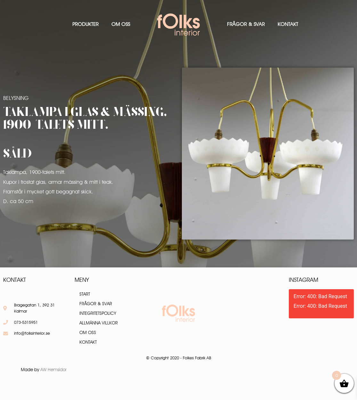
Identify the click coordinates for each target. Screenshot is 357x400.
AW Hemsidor (53, 369)
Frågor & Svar (246, 24)
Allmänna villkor (98, 322)
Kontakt (288, 24)
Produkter (85, 24)
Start (84, 294)
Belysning (15, 98)
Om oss (120, 24)
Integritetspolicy (97, 313)
